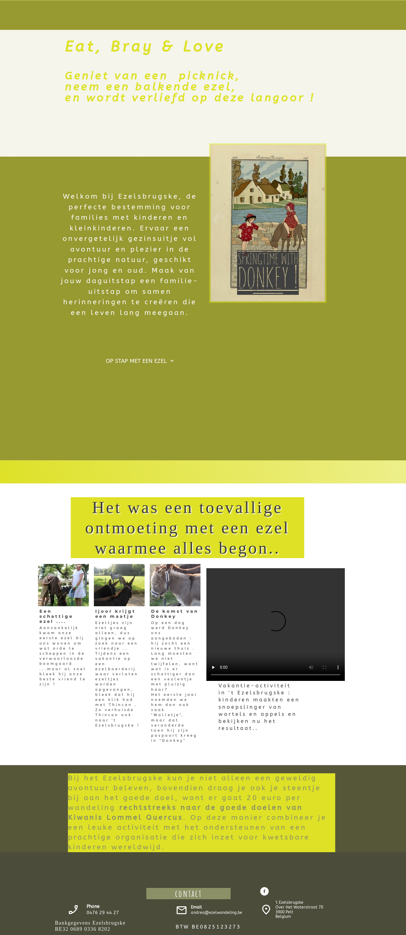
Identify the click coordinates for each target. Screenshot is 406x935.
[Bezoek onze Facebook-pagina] (264, 891)
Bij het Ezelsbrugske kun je (132, 778)
